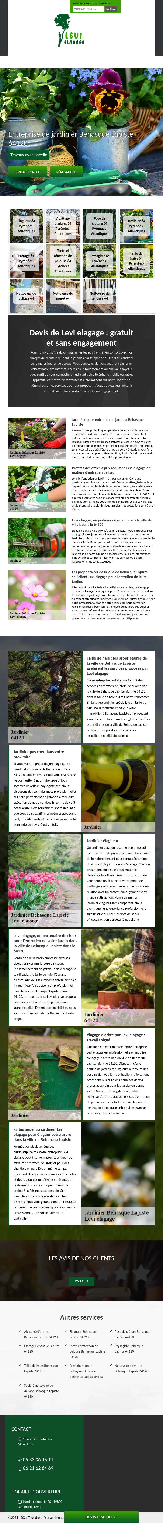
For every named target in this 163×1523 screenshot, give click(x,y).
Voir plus (81, 1281)
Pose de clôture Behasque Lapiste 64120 (132, 1334)
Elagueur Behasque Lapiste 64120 (82, 1334)
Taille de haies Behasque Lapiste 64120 (41, 1368)
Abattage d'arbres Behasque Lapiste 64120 (41, 1334)
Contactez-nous (28, 172)
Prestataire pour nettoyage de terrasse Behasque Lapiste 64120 (86, 1371)
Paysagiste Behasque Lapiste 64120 (129, 1348)
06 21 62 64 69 (51, 6)
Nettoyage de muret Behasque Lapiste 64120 (131, 1368)
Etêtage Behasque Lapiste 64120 (41, 1348)
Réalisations (66, 172)
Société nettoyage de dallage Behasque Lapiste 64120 (41, 1390)
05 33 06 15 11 (22, 6)
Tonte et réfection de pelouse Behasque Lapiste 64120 (87, 1351)
